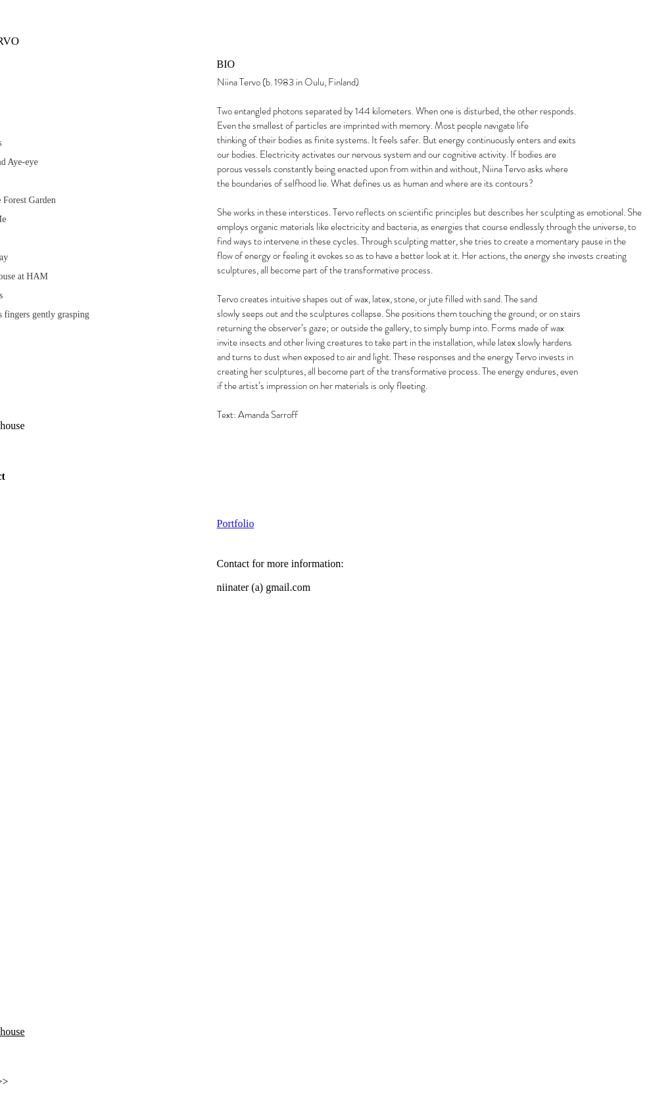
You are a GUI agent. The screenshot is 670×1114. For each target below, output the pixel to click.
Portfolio (235, 523)
